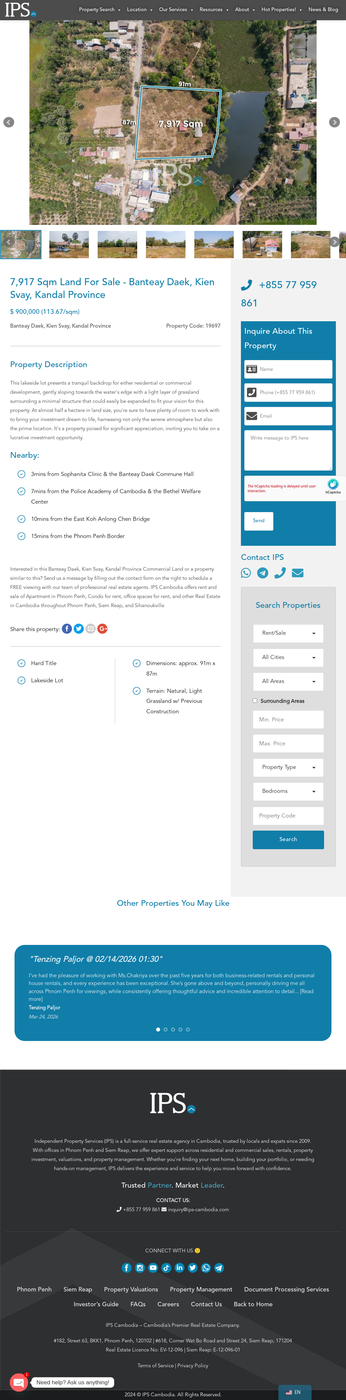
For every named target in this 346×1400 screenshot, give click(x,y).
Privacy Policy (192, 1366)
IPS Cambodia (122, 1325)
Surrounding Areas (278, 701)
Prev (10, 124)
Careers (168, 1305)
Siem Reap (117, 1150)
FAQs (138, 1305)
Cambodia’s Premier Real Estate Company (191, 1325)
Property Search (100, 10)
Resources (215, 10)
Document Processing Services (286, 1290)
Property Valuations (131, 1290)
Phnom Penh (80, 1150)
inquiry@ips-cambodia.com (195, 1210)
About (245, 10)
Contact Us (206, 1305)
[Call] (280, 572)
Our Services (176, 10)
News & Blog (323, 9)
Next (336, 124)
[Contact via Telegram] (262, 572)
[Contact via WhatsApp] (246, 572)
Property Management (201, 1290)
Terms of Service (156, 1366)
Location (140, 10)
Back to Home (253, 1305)
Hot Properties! (282, 10)
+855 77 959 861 (139, 1210)
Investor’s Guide (96, 1305)
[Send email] (297, 572)
